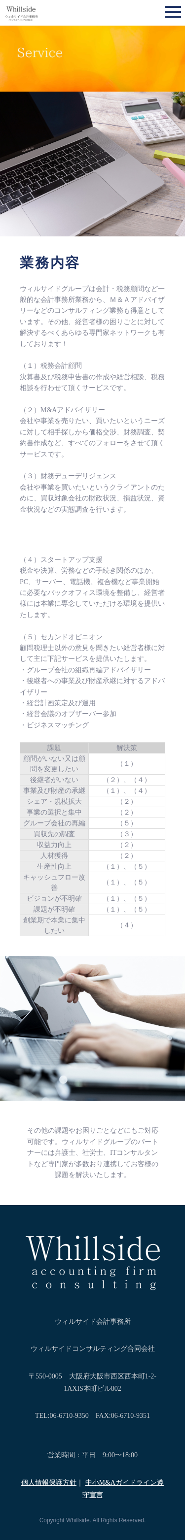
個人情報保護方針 (48, 1482)
